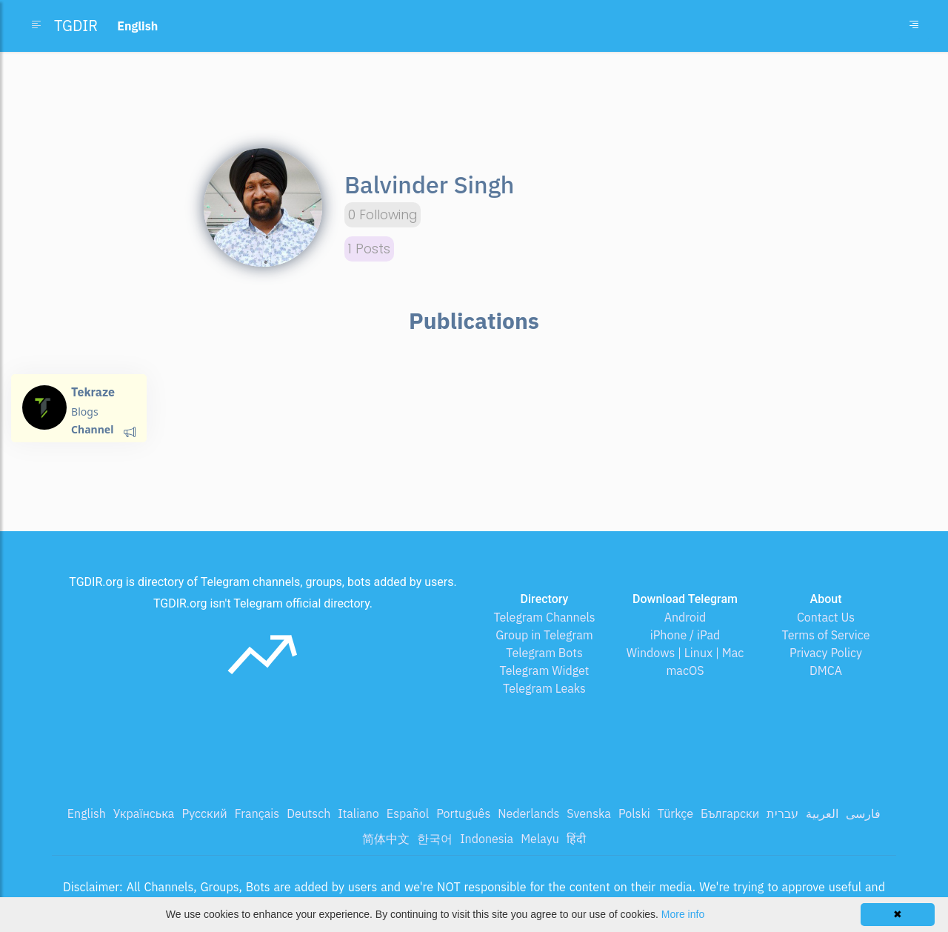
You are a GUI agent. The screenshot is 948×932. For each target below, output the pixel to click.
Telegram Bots (544, 652)
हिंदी (576, 838)
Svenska (589, 813)
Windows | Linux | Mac (685, 652)
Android (685, 617)
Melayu (540, 838)
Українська (144, 813)
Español (408, 813)
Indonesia (486, 838)
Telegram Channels (544, 617)
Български (730, 813)
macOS (685, 670)
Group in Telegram (544, 635)
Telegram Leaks (544, 688)
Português (463, 813)
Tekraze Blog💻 (93, 399)
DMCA (826, 670)
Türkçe (675, 813)
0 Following (382, 215)
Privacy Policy (826, 652)
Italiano (358, 813)
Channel (92, 429)
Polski (634, 813)
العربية (822, 813)
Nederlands (528, 813)
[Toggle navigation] (913, 26)
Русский (204, 813)
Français (257, 813)
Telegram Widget (545, 670)
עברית (782, 813)
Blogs (85, 412)
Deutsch (308, 813)
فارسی (863, 813)
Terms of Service (826, 635)
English (86, 813)
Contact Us (826, 617)
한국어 (435, 838)
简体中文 (386, 838)
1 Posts (369, 249)
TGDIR (76, 26)
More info (682, 914)
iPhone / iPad (685, 635)
